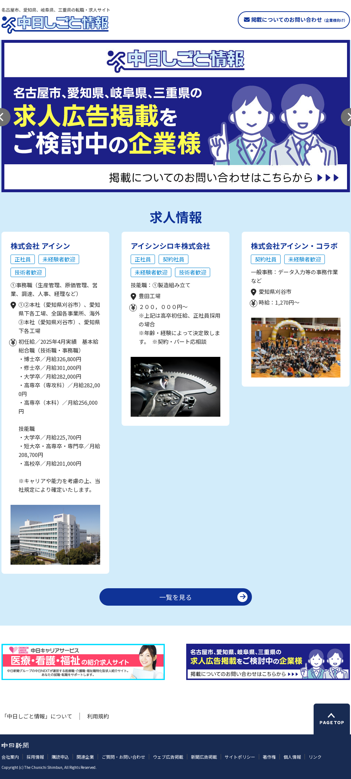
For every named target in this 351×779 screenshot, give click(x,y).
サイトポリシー (240, 757)
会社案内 (10, 757)
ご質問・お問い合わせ (123, 757)
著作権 (269, 757)
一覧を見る (175, 597)
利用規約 (98, 716)
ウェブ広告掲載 (168, 757)
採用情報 (35, 757)
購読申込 (60, 757)
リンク (315, 757)
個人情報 (292, 757)
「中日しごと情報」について (36, 716)
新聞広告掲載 (204, 757)
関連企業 (85, 757)
